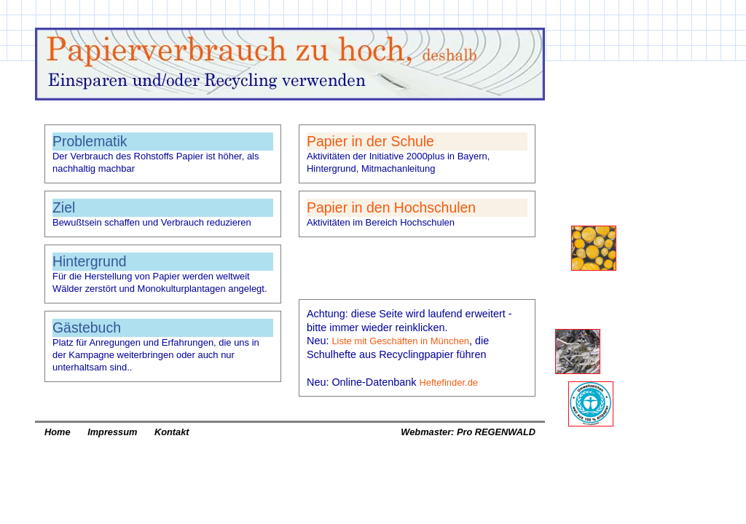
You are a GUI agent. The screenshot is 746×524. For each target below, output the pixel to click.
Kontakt (171, 431)
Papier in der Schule (370, 141)
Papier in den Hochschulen (391, 207)
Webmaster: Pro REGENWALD (468, 431)
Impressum (112, 431)
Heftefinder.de (448, 382)
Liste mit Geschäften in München (400, 341)
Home (57, 431)
